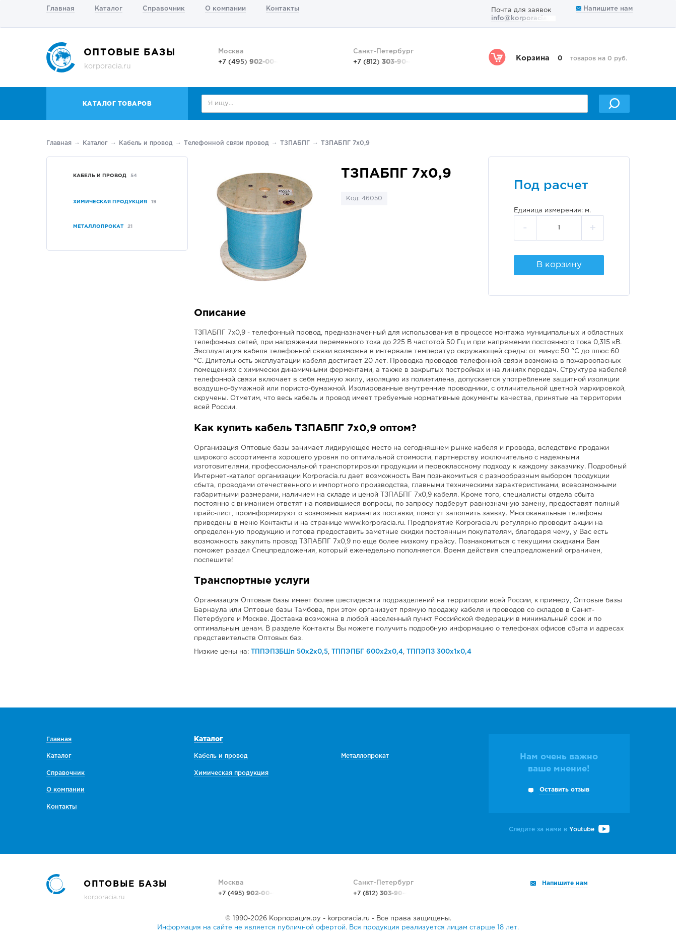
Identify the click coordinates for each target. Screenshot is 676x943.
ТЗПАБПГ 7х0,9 (345, 143)
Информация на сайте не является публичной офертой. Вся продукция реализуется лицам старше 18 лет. (338, 927)
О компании (225, 9)
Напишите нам (604, 9)
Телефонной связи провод (226, 143)
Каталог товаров (117, 104)
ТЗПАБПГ (295, 143)
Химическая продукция (231, 773)
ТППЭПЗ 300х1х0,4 (439, 652)
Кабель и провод (146, 143)
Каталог (108, 9)
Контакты (282, 9)
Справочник (164, 9)
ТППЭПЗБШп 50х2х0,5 (289, 652)
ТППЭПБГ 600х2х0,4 (367, 652)
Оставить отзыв (564, 790)
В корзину (559, 265)
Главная (60, 9)
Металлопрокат (365, 756)
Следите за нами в (559, 829)
